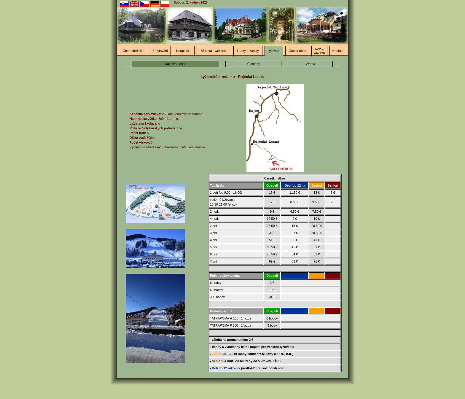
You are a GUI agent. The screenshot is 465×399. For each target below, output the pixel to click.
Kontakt (337, 51)
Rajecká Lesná (176, 64)
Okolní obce (297, 51)
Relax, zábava (319, 50)
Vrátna (310, 64)
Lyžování (274, 51)
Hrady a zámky (248, 51)
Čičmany (253, 64)
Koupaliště (183, 51)
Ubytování (160, 51)
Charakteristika (133, 51)
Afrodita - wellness (214, 51)
